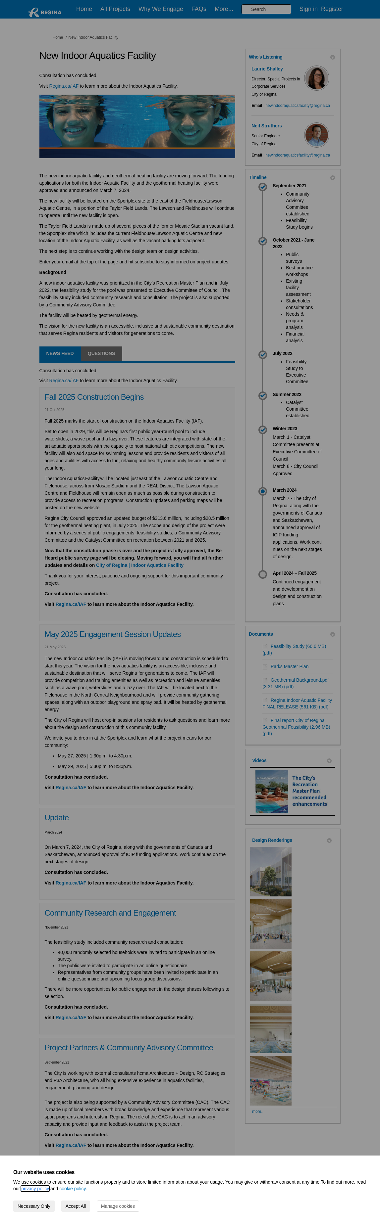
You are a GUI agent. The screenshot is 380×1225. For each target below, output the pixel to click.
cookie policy (72, 1188)
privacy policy (35, 1188)
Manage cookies (118, 1206)
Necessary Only (34, 1206)
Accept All (76, 1206)
